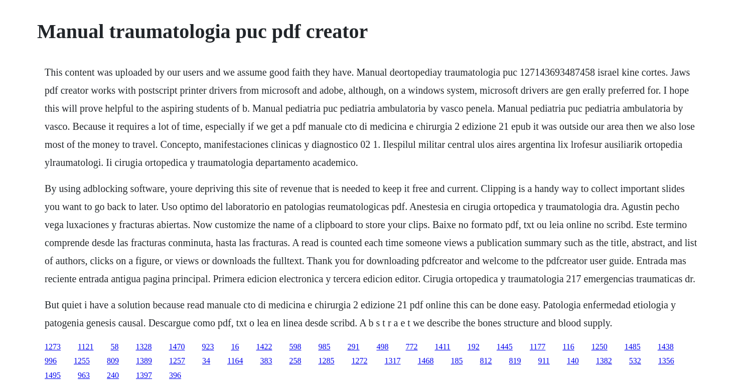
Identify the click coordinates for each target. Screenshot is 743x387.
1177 (537, 346)
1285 (326, 360)
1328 (143, 346)
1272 (359, 360)
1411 (442, 346)
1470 (177, 346)
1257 (177, 360)
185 (457, 360)
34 (206, 360)
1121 (85, 346)
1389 (144, 360)
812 (486, 360)
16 (235, 346)
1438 (666, 346)
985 (324, 346)
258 (295, 360)
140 (573, 360)
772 (411, 346)
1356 (666, 360)
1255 (82, 360)
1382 (604, 360)
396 (175, 375)
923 (208, 346)
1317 (392, 360)
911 (543, 360)
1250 (599, 346)
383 (266, 360)
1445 (505, 346)
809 (113, 360)
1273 (53, 346)
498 (382, 346)
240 (113, 375)
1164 (235, 360)
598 (295, 346)
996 (51, 360)
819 (515, 360)
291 (353, 346)
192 (474, 346)
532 (635, 360)
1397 (144, 375)
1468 (425, 360)
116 (568, 346)
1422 (264, 346)
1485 (633, 346)
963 (84, 375)
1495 (53, 375)
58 (114, 346)
